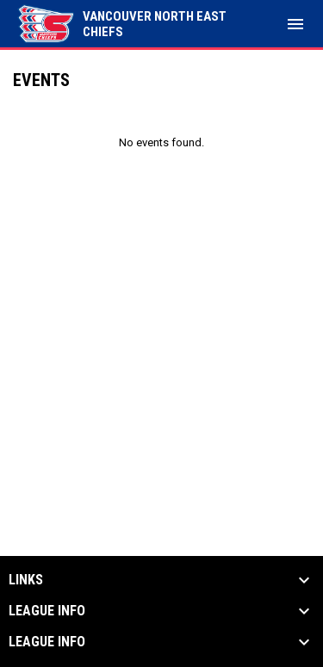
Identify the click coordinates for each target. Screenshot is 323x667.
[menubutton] (295, 24)
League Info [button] (47, 611)
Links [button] (26, 580)
